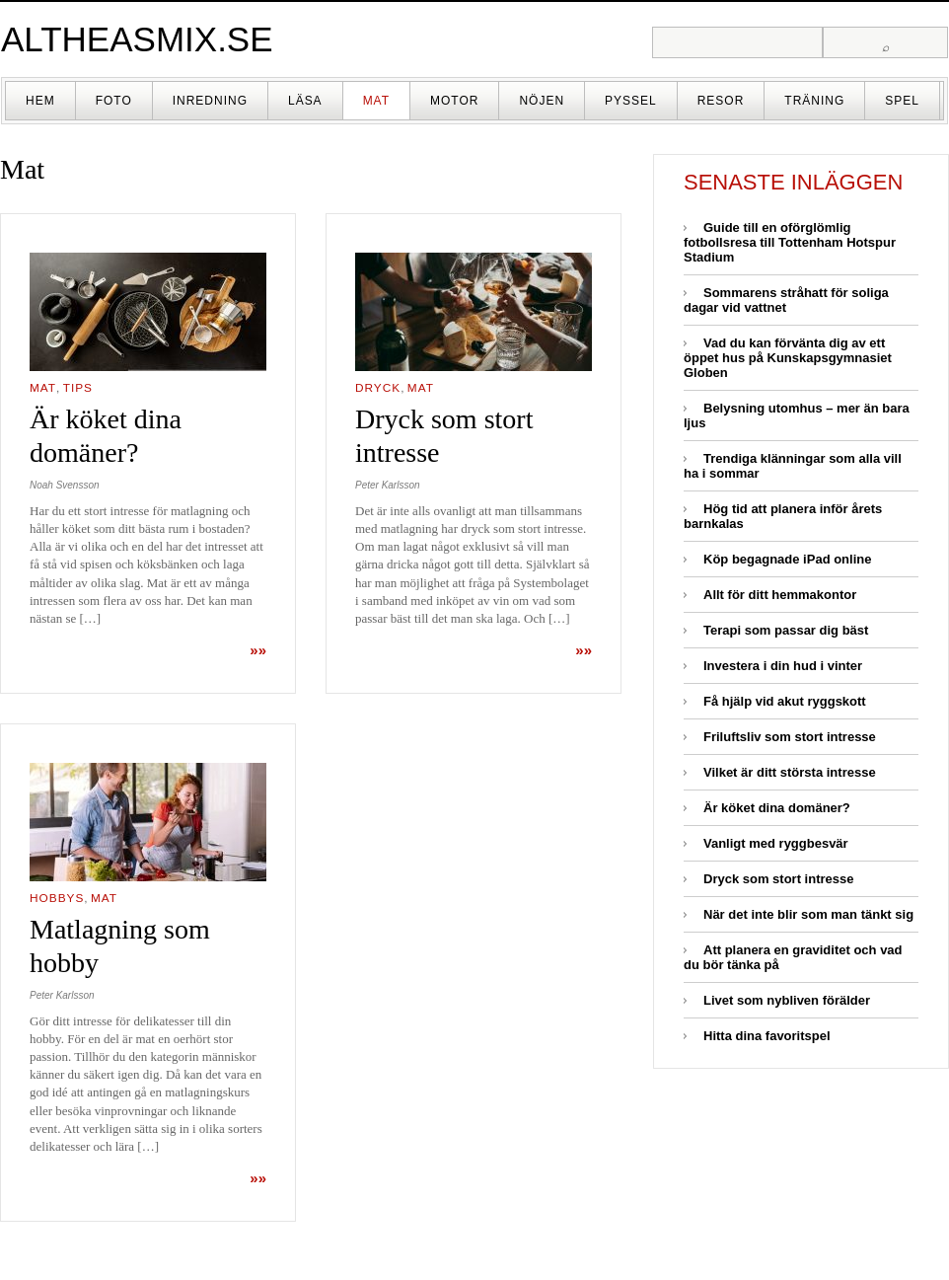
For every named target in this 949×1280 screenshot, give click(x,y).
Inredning (210, 101)
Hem (40, 101)
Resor (721, 101)
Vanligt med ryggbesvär (775, 843)
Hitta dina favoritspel (767, 1035)
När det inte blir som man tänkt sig (808, 914)
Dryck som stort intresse (778, 878)
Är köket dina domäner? (776, 807)
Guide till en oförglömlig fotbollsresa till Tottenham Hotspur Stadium (790, 242)
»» (258, 649)
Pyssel (631, 101)
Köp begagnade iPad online (787, 559)
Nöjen (541, 101)
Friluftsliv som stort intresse (789, 736)
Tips (78, 388)
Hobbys (57, 898)
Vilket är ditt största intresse (789, 772)
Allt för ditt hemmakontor (779, 594)
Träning (814, 101)
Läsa (305, 101)
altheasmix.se (137, 39)
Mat (376, 101)
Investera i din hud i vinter (782, 665)
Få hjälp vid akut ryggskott (784, 701)
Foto (114, 101)
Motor (454, 101)
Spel (902, 101)
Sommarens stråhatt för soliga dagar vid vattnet (786, 300)
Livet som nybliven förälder (786, 1000)
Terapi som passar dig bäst (785, 630)
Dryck (378, 388)
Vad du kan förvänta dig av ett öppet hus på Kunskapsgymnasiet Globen (788, 358)
